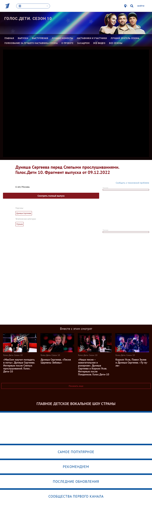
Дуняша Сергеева (23, 213)
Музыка (19, 224)
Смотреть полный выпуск (51, 195)
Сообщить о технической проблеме (132, 182)
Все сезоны (115, 43)
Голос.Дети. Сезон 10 (28, 18)
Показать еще (76, 385)
